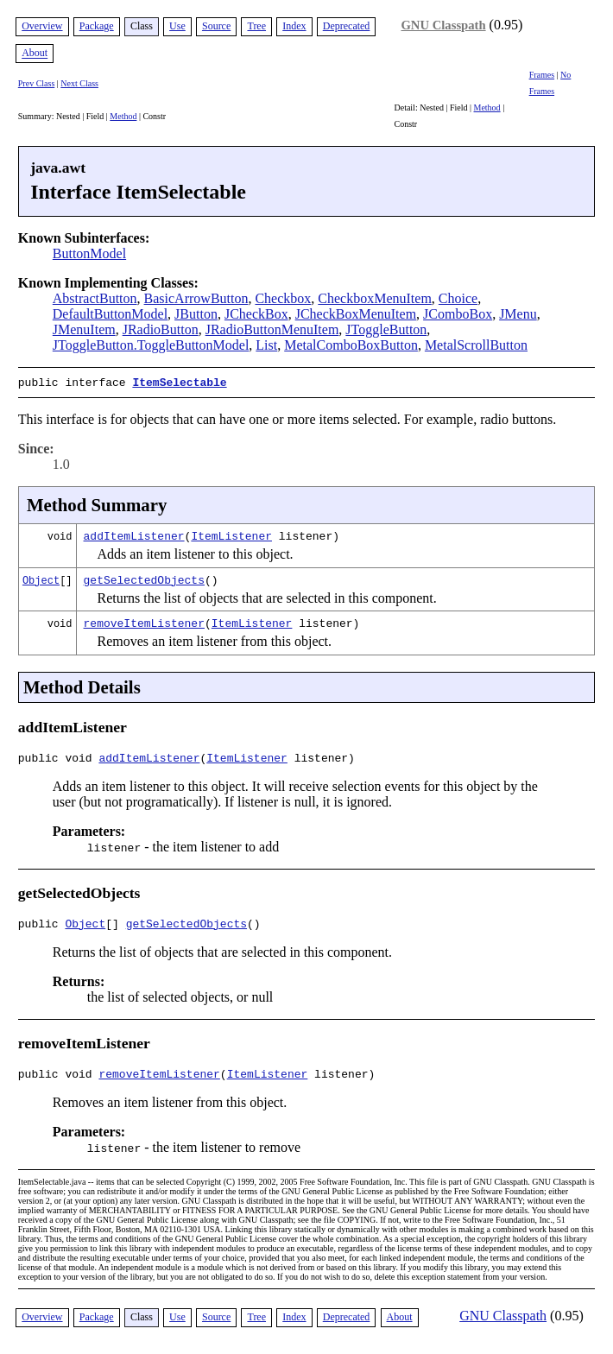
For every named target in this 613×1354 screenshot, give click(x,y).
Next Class (79, 83)
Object (41, 578)
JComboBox (457, 314)
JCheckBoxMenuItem (355, 314)
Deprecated (346, 26)
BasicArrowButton (196, 298)
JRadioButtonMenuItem (272, 329)
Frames (541, 74)
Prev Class (36, 83)
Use (177, 26)
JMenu (518, 314)
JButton (196, 314)
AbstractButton (95, 298)
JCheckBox (256, 314)
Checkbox (283, 298)
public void (58, 758)
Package (96, 26)
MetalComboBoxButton (351, 345)
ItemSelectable (179, 381)
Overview (42, 26)
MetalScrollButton (476, 345)
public (42, 926)
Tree (256, 26)
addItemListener (134, 533)
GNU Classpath (443, 25)
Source (216, 26)
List (266, 345)
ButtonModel (89, 253)
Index (294, 26)
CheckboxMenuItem (375, 298)
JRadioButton (161, 329)
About (34, 53)
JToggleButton (386, 329)
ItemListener (231, 533)
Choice (458, 298)
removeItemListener (144, 621)
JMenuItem (84, 329)
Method (123, 116)
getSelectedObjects (144, 577)
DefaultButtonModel (110, 314)
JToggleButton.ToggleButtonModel (151, 345)
